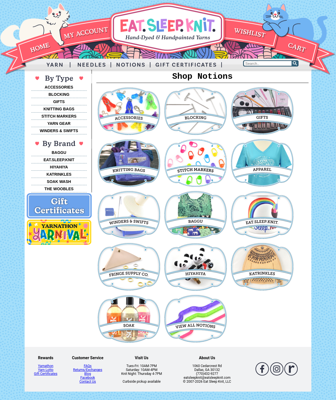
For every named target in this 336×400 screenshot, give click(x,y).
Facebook (87, 378)
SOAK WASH (59, 181)
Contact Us (88, 382)
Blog (87, 374)
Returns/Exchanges (87, 370)
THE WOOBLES (58, 189)
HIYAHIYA (59, 167)
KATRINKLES (58, 174)
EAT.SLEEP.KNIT (59, 160)
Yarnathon (45, 366)
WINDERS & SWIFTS (59, 130)
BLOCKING (58, 94)
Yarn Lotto (45, 370)
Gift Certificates (45, 374)
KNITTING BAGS (58, 109)
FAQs (88, 366)
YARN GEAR (59, 123)
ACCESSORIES (59, 87)
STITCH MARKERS (58, 116)
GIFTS (59, 101)
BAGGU (59, 152)
